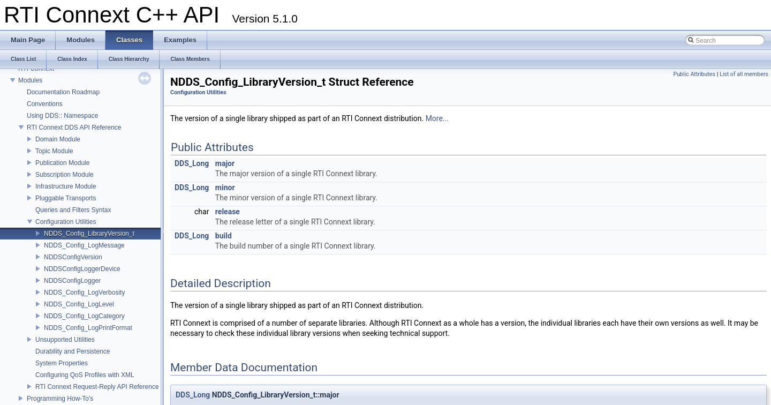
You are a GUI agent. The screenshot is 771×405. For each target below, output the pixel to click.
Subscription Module (64, 174)
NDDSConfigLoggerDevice (82, 269)
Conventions (45, 104)
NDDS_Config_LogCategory (84, 316)
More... (437, 118)
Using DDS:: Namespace (62, 115)
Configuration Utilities (65, 222)
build (223, 235)
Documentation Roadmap (63, 92)
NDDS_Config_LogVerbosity (84, 292)
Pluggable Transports (65, 198)
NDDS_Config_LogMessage (84, 245)
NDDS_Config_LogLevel (79, 304)
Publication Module (62, 163)
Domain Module (57, 139)
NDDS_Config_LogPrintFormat (88, 328)
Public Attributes (694, 74)
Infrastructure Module (65, 186)
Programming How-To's (60, 398)
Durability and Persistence (72, 351)
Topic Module (54, 151)
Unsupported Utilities (65, 339)
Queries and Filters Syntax (73, 210)
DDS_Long (192, 163)
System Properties (61, 363)
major (225, 163)
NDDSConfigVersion (73, 257)
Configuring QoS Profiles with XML (84, 375)
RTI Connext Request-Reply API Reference (97, 387)
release (227, 211)
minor (225, 187)
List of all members (744, 74)
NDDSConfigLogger (72, 280)
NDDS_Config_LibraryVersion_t (89, 233)
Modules (30, 80)
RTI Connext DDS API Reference (74, 127)
